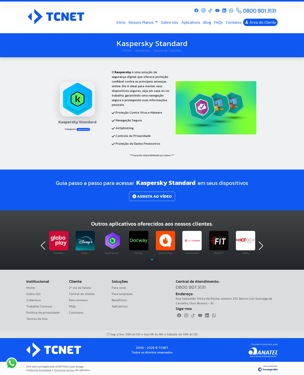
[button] (148, 259)
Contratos (76, 312)
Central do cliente (82, 293)
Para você (119, 287)
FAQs (218, 22)
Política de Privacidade (38, 370)
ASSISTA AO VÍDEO (152, 196)
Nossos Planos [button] (142, 22)
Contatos (234, 22)
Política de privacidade (43, 312)
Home (127, 50)
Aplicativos (190, 22)
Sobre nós (169, 22)
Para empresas (122, 293)
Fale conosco (78, 300)
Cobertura (33, 300)
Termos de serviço (64, 370)
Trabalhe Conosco (39, 306)
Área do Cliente (260, 22)
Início (121, 22)
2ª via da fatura (80, 287)
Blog (207, 22)
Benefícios (119, 300)
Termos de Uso (37, 318)
